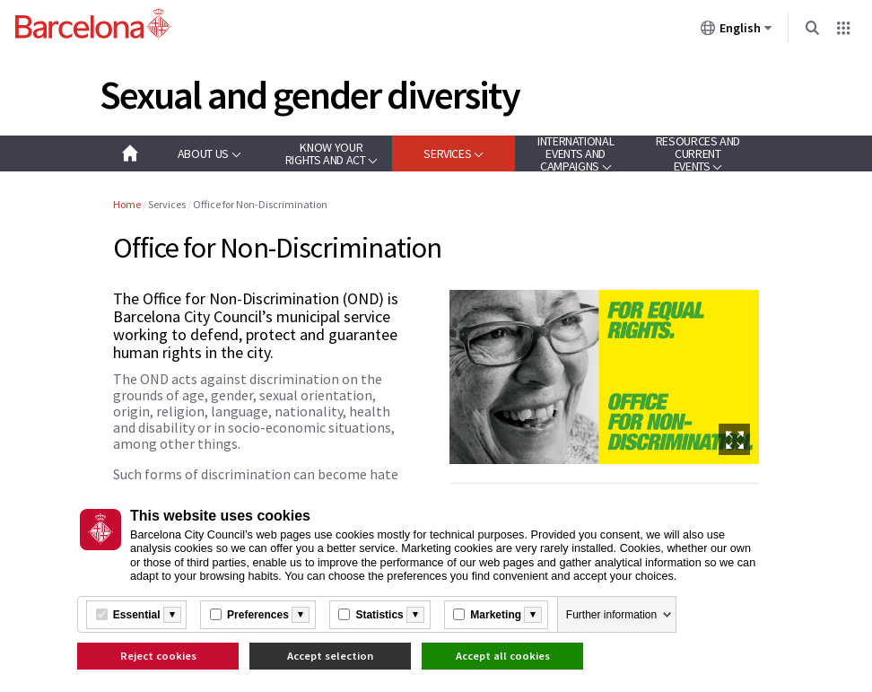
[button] (209, 153)
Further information (611, 615)
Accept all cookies (503, 655)
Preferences (258, 615)
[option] (604, 377)
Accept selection (330, 655)
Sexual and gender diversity (309, 94)
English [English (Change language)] (736, 31)
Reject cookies (158, 655)
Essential (137, 615)
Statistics (379, 615)
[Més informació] (172, 615)
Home (127, 204)
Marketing (495, 615)
